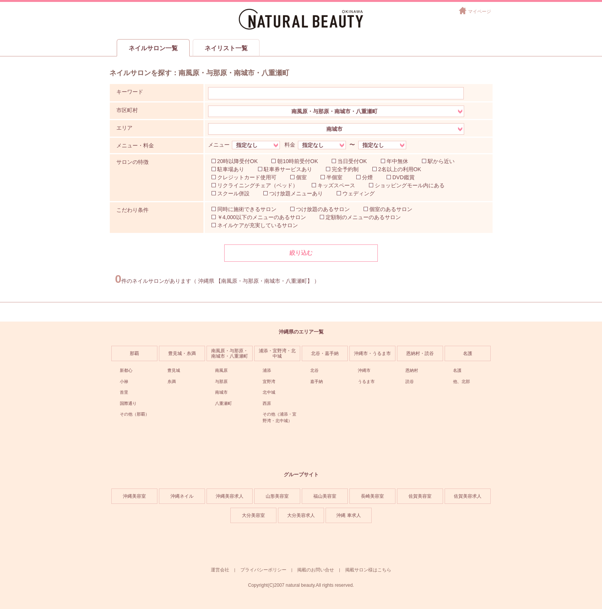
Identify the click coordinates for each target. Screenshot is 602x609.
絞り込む (301, 252)
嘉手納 (316, 381)
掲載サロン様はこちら (368, 570)
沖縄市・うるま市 (372, 353)
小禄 (124, 381)
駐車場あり (230, 169)
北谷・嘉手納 (325, 353)
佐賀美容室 (420, 496)
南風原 (221, 370)
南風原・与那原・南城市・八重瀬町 (229, 353)
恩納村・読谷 (420, 353)
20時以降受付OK (237, 161)
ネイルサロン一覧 (153, 48)
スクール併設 (233, 193)
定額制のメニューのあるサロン (363, 217)
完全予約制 (345, 169)
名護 (467, 353)
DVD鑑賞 (403, 177)
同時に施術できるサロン (246, 209)
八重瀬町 (223, 403)
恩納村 (411, 370)
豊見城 (173, 370)
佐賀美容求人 (467, 496)
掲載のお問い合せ (315, 570)
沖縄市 (364, 370)
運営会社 (220, 570)
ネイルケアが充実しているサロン (257, 225)
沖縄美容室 (134, 496)
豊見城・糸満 (182, 353)
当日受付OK (352, 161)
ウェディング (358, 193)
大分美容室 (253, 515)
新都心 (126, 370)
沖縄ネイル (182, 496)
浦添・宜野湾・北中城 (277, 353)
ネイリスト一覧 (226, 48)
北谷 (314, 370)
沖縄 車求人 (348, 515)
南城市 (221, 392)
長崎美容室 (372, 496)
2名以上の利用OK (399, 169)
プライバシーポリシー (263, 570)
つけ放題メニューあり (296, 193)
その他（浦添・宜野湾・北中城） (279, 417)
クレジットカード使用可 (246, 177)
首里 (124, 392)
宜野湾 (269, 381)
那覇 (134, 353)
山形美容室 (277, 496)
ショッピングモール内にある (410, 185)
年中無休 (397, 161)
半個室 (334, 177)
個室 (301, 177)
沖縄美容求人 (229, 496)
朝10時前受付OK (297, 161)
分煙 (367, 177)
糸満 (171, 381)
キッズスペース (336, 185)
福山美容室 (324, 496)
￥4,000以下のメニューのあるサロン (261, 217)
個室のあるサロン (390, 209)
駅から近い (441, 161)
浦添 (267, 370)
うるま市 (366, 381)
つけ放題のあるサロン (323, 209)
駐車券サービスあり (288, 169)
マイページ (479, 11)
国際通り (128, 403)
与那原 (221, 381)
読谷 (409, 381)
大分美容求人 (301, 515)
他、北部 (461, 381)
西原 (267, 403)
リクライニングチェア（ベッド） (257, 185)
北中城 (269, 392)
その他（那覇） (134, 414)
